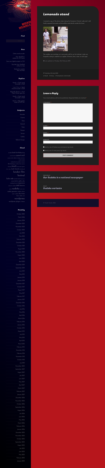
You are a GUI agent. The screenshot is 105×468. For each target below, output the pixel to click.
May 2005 (22, 454)
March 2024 (21, 217)
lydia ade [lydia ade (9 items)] (9, 178)
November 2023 (20, 226)
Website (46, 140)
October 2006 (21, 404)
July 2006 (22, 413)
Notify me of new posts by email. (56, 150)
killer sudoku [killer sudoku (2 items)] (8, 169)
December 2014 (20, 350)
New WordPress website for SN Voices (19, 57)
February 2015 (21, 347)
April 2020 (22, 261)
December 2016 (20, 302)
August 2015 (21, 331)
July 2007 (22, 375)
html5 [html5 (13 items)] (14, 166)
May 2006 (22, 420)
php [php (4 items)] (24, 181)
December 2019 (20, 264)
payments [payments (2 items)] (23, 178)
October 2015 (21, 328)
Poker (23, 127)
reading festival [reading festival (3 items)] (13, 183)
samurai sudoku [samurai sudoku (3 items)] (12, 185)
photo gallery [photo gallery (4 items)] (18, 181)
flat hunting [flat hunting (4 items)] (11, 163)
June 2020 (22, 258)
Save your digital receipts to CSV (15, 61)
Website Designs (20, 140)
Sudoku (23, 136)
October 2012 (21, 359)
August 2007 (21, 372)
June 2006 (22, 416)
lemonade (67, 76)
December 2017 (20, 283)
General (22, 124)
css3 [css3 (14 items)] (23, 155)
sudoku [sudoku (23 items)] (15, 188)
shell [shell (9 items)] (17, 185)
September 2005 (20, 442)
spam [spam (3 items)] (10, 188)
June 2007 (22, 378)
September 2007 (20, 369)
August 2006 (21, 410)
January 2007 (21, 394)
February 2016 (21, 321)
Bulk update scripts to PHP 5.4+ (19, 101)
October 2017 (21, 287)
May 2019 (22, 274)
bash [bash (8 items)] (14, 152)
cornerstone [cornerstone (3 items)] (13, 155)
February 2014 (21, 353)
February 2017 (21, 296)
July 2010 (22, 363)
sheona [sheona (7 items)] (22, 185)
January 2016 (21, 325)
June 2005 (22, 451)
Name (46, 126)
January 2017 (21, 299)
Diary (23, 120)
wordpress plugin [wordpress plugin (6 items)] (14, 201)
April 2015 (22, 340)
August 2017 (21, 290)
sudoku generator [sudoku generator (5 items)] (12, 191)
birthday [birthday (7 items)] (19, 152)
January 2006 (21, 429)
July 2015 (22, 334)
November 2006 (20, 401)
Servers (23, 133)
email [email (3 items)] (20, 160)
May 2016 (22, 312)
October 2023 (21, 230)
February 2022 (21, 239)
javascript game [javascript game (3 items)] (21, 166)
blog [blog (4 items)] (23, 152)
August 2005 (21, 445)
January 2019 (21, 277)
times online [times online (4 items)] (19, 195)
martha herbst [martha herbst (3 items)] (17, 178)
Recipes (23, 130)
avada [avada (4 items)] (10, 152)
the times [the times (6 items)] (22, 193)
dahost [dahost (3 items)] (15, 158)
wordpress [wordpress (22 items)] (19, 198)
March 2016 (21, 318)
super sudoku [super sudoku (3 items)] (15, 193)
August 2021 (21, 249)
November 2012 (20, 356)
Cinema (22, 117)
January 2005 (21, 461)
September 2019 (20, 268)
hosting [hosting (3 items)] (9, 166)
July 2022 (22, 233)
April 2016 (22, 315)
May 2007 (22, 382)
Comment (47, 102)
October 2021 (21, 245)
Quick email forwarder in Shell (20, 83)
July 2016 (22, 309)
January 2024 (21, 220)
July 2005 (22, 448)
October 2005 (21, 439)
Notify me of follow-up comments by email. (59, 147)
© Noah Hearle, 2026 (49, 203)
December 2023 (20, 223)
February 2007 (21, 391)
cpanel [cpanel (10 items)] (18, 155)
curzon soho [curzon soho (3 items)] (10, 158)
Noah (14, 82)
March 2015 (21, 344)
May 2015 (22, 337)
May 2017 (22, 293)
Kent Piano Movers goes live (18, 92)
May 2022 (22, 236)
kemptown (60, 76)
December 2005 (20, 432)
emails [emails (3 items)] (23, 160)
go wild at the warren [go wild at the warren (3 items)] (19, 163)
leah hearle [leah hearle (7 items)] (15, 169)
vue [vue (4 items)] (24, 195)
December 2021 (20, 242)
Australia (22, 114)
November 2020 (20, 252)
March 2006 (21, 423)
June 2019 (22, 271)
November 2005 (20, 435)
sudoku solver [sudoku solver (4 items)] (21, 191)
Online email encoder (19, 53)
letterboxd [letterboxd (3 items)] (22, 169)
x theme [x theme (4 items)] (23, 201)
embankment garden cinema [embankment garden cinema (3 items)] (18, 161)
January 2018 (21, 280)
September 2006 (20, 407)
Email (46, 133)
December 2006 (20, 397)
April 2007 (22, 385)
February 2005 (21, 458)
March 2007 (21, 388)
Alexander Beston (15, 92)
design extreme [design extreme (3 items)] (21, 158)
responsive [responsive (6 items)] (21, 183)
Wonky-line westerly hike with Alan (19, 69)
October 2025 (21, 214)
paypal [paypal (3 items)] (13, 181)
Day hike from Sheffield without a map (18, 65)
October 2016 (21, 306)
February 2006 (21, 426)
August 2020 (21, 255)
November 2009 (20, 366)
